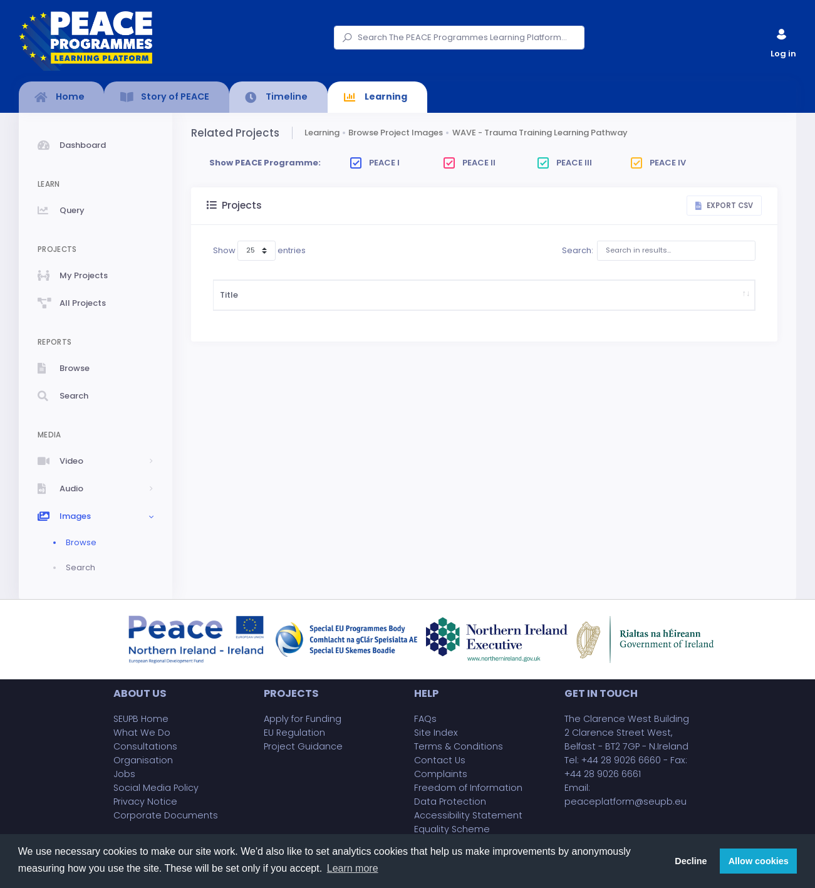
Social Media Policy (156, 787)
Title (229, 307)
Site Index (436, 732)
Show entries (259, 251)
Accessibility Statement (468, 815)
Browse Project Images (395, 132)
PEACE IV (658, 163)
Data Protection (450, 801)
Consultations (145, 746)
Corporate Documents (165, 815)
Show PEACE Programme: (265, 163)
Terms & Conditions (458, 746)
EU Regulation (294, 732)
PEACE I (375, 163)
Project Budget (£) (433, 307)
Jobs (124, 774)
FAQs (425, 719)
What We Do (141, 732)
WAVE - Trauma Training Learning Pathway (540, 132)
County (630, 307)
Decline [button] (691, 861)
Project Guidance (303, 746)
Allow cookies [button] (759, 861)
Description (296, 307)
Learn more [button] (352, 868)
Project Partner (573, 307)
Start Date (381, 307)
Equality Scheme (452, 829)
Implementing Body (503, 307)
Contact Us (439, 760)
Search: (658, 251)
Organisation (143, 760)
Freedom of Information (468, 787)
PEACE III (564, 163)
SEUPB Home (141, 719)
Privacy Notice (145, 801)
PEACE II (470, 163)
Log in (782, 40)
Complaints (440, 774)
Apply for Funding (302, 719)
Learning (322, 132)
